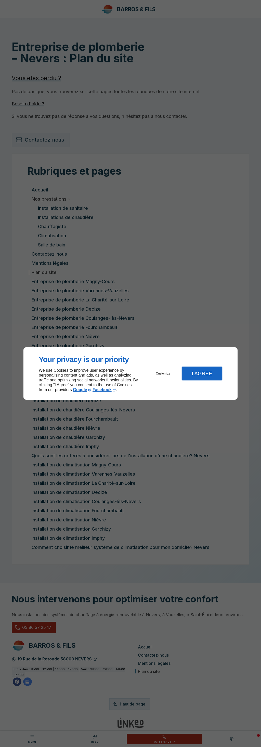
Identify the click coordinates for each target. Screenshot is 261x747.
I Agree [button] (202, 373)
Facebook (102, 390)
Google (80, 390)
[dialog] (130, 373)
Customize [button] (163, 373)
